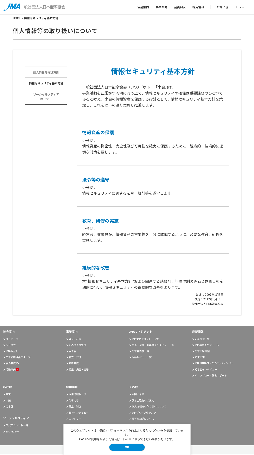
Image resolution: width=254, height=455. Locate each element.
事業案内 (161, 8)
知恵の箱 (200, 358)
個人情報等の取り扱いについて (149, 407)
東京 (8, 395)
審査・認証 (75, 358)
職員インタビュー (79, 413)
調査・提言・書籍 (79, 370)
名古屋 (9, 407)
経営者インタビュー (206, 370)
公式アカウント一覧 (17, 426)
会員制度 (179, 8)
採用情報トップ (77, 395)
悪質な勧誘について (143, 419)
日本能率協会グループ (18, 358)
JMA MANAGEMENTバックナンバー (214, 364)
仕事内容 (74, 401)
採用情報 (197, 8)
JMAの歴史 (12, 352)
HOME (17, 19)
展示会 (72, 352)
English (240, 8)
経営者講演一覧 (140, 352)
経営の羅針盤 (202, 352)
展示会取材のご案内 (143, 401)
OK (127, 447)
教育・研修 (75, 340)
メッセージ (12, 340)
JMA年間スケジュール (207, 346)
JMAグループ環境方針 (144, 413)
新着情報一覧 (202, 340)
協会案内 (142, 8)
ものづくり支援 (77, 346)
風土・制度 (75, 407)
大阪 (8, 401)
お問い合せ (223, 8)
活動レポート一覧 (142, 358)
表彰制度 (74, 364)
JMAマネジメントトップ (145, 340)
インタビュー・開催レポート (211, 376)
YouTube (11, 432)
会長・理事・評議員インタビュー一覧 (153, 346)
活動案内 (12, 370)
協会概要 (11, 346)
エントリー (75, 419)
